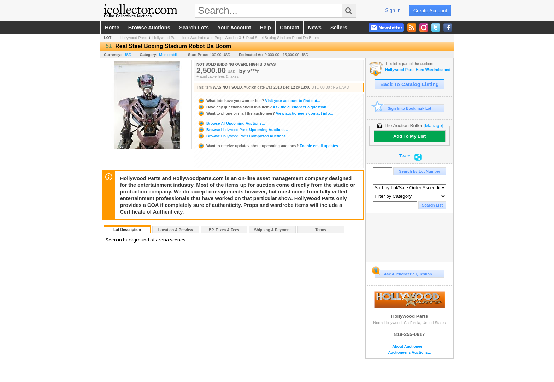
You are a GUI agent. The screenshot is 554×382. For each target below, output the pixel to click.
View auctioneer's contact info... (265, 113)
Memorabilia (169, 55)
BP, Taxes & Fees (224, 230)
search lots (194, 27)
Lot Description (127, 229)
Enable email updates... (269, 146)
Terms (320, 230)
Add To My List (409, 136)
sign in (393, 10)
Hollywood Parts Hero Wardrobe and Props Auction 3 (196, 38)
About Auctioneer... (409, 346)
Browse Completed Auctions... (243, 136)
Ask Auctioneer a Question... (405, 273)
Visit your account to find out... (259, 101)
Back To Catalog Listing (409, 84)
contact (289, 27)
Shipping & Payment (272, 230)
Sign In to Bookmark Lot (403, 108)
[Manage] (433, 125)
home (112, 27)
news (315, 27)
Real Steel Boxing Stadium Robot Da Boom (282, 38)
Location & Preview (175, 230)
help (265, 27)
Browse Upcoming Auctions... (231, 123)
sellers (338, 27)
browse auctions (149, 27)
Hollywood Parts (133, 38)
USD (127, 55)
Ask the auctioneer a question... (263, 107)
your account (234, 27)
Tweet (405, 156)
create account (430, 10)
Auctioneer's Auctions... (409, 352)
